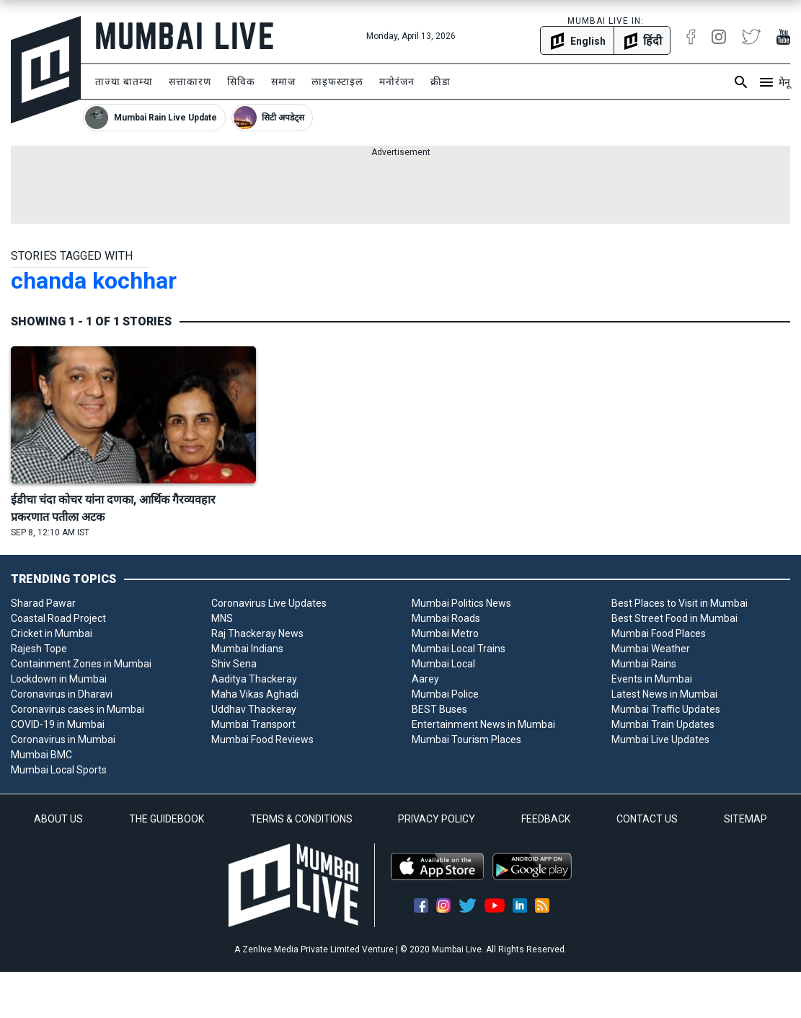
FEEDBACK (545, 819)
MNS (222, 618)
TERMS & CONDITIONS (301, 819)
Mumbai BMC (41, 754)
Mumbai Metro (445, 633)
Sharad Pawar (43, 603)
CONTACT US (647, 819)
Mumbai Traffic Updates (665, 709)
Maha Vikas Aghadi (254, 694)
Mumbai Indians (247, 648)
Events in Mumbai (651, 679)
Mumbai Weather (650, 648)
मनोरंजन (397, 81)
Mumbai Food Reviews (262, 739)
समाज (283, 81)
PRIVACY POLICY (436, 819)
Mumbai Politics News (461, 603)
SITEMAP (745, 819)
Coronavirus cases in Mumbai (77, 709)
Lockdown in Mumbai (59, 679)
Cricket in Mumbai (51, 633)
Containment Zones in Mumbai (81, 664)
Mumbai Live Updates (660, 739)
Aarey (425, 679)
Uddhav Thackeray (253, 709)
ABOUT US (58, 819)
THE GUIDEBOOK (166, 819)
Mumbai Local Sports (59, 770)
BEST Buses (439, 709)
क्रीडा (440, 81)
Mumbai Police (445, 694)
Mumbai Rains (643, 664)
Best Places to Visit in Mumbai (679, 603)
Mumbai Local (443, 664)
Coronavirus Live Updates (269, 603)
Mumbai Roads (446, 618)
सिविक (241, 81)
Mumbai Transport (253, 724)
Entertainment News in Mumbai (483, 724)
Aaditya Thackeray (254, 679)
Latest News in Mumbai (664, 694)
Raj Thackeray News (257, 633)
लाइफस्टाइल (337, 81)
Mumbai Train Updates (662, 724)
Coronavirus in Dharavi (61, 694)
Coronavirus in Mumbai (63, 739)
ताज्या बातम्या (124, 81)
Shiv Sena (234, 664)
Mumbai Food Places (658, 633)
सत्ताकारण (190, 81)
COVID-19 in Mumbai (58, 724)
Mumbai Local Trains (458, 648)
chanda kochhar (94, 280)
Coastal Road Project (58, 618)
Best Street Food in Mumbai (674, 618)
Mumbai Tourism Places (466, 739)
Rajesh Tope (39, 648)
